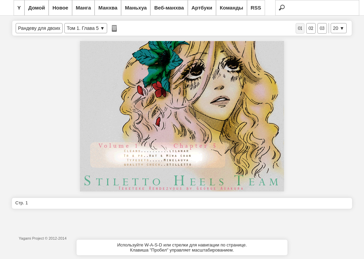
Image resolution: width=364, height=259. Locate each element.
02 (311, 28)
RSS (256, 8)
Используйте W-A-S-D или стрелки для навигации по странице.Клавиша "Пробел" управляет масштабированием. (182, 247)
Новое (60, 8)
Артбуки (202, 8)
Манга (83, 8)
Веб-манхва (169, 8)
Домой (36, 8)
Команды (231, 8)
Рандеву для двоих (39, 28)
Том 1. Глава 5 (83, 28)
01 (300, 28)
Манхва (107, 8)
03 (322, 28)
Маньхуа (136, 8)
